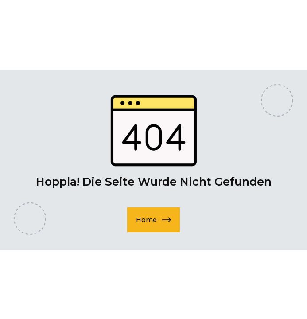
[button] (153, 219)
